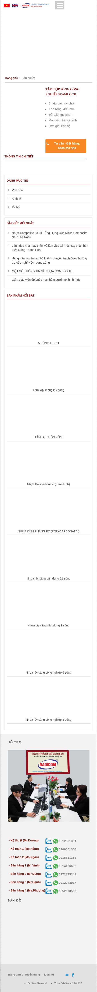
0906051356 (64, 849)
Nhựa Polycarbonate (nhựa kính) (48, 484)
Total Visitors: (63, 983)
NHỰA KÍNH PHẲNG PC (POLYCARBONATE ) (48, 531)
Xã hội (16, 207)
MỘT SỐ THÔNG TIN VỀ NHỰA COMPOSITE (42, 271)
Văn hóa (17, 190)
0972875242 (64, 874)
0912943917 (64, 882)
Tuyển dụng (32, 974)
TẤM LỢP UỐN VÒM (48, 437)
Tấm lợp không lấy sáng (48, 390)
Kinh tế (16, 198)
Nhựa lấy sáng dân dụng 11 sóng (48, 578)
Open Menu (59, 5)
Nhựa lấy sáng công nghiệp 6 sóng (48, 672)
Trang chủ (11, 78)
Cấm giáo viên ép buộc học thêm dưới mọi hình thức (46, 279)
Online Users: (36, 983)
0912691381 (64, 841)
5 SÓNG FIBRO (48, 343)
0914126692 (64, 866)
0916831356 (64, 857)
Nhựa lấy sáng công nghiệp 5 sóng (48, 719)
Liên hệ (48, 974)
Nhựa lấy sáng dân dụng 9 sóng (48, 625)
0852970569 (64, 891)
